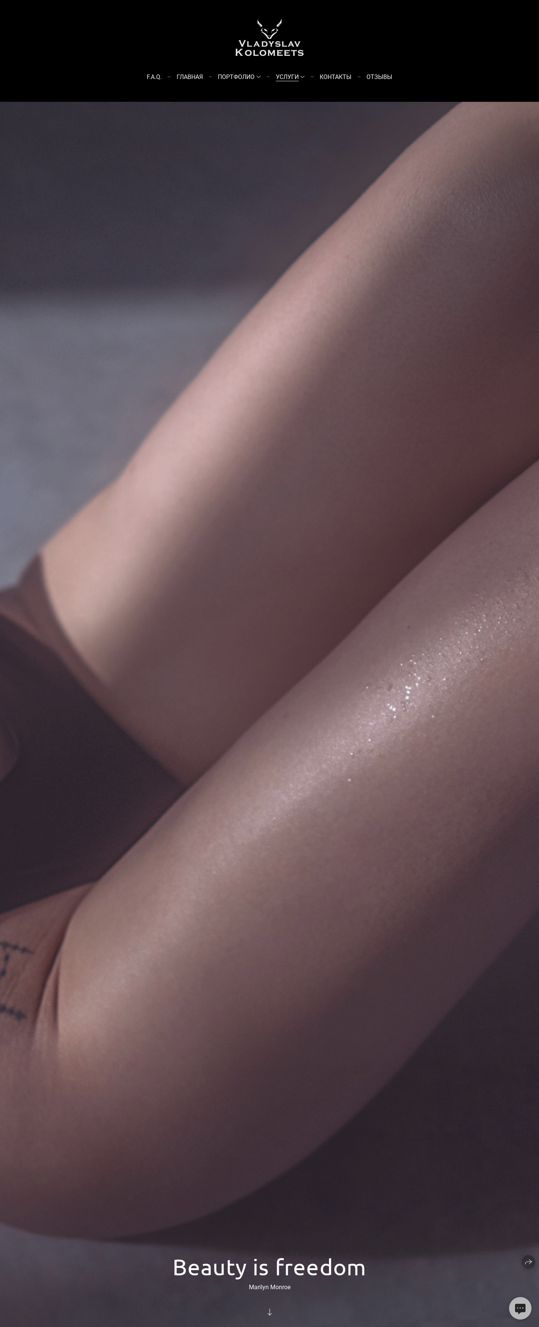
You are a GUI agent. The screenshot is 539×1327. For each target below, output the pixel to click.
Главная (190, 76)
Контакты (335, 76)
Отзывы (379, 76)
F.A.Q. (154, 76)
